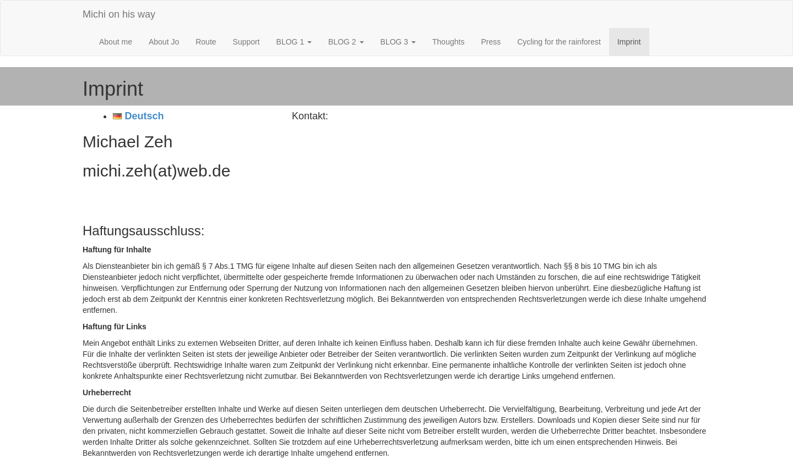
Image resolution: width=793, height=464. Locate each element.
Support (246, 41)
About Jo (164, 41)
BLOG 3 (398, 41)
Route (205, 41)
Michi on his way (119, 14)
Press (491, 41)
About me (115, 41)
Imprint (629, 41)
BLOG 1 (294, 41)
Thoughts (448, 41)
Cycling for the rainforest (559, 41)
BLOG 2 (345, 41)
